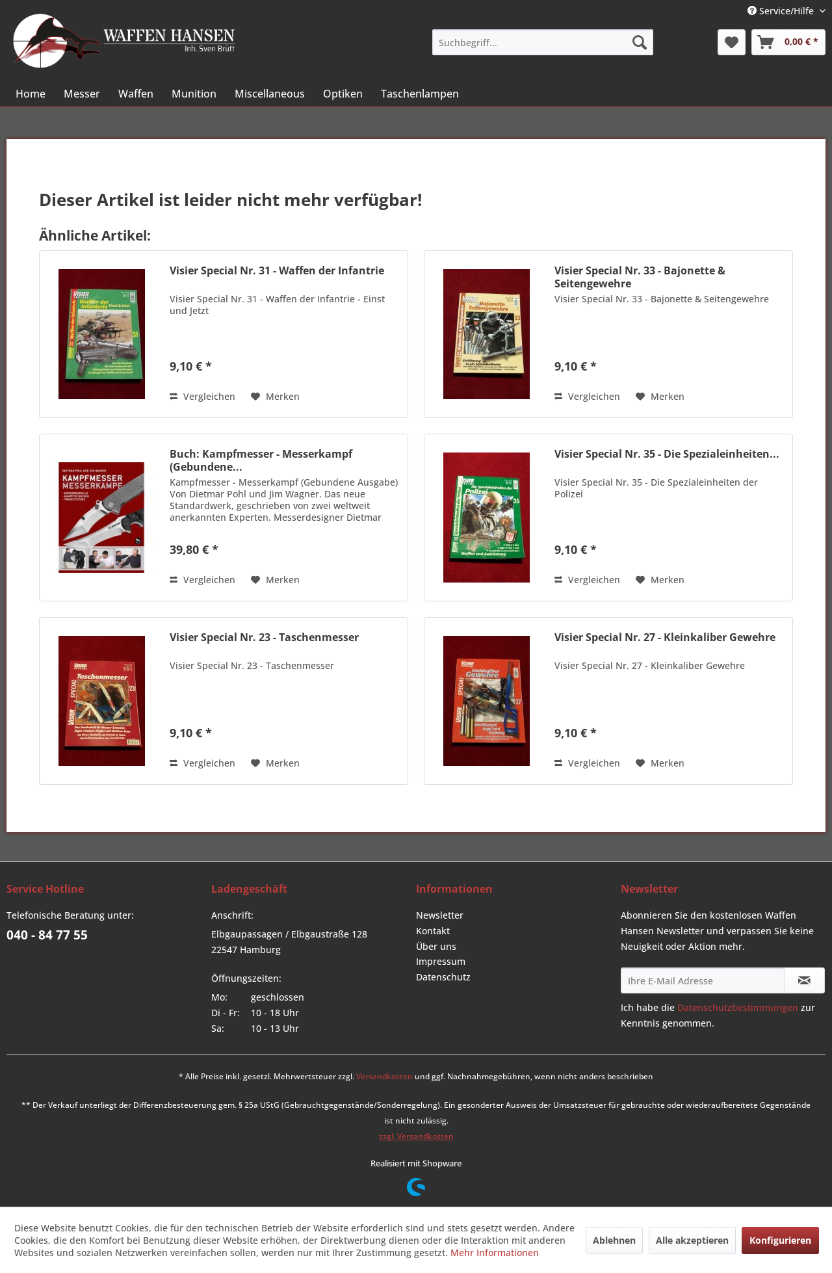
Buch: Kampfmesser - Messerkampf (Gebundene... (261, 460)
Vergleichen (202, 396)
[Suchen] (639, 42)
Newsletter (439, 915)
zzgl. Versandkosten (416, 1136)
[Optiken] (343, 93)
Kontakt (433, 931)
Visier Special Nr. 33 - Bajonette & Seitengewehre (639, 277)
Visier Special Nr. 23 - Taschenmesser (264, 637)
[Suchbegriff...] (542, 42)
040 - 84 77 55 (47, 934)
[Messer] (82, 93)
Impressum (440, 961)
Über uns (436, 946)
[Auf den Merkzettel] (275, 396)
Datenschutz (443, 977)
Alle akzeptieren (692, 1240)
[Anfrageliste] (788, 42)
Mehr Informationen (494, 1252)
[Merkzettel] (732, 42)
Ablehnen (614, 1240)
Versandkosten (384, 1076)
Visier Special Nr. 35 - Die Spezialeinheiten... (666, 454)
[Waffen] (135, 93)
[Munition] (194, 93)
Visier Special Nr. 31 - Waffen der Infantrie (277, 271)
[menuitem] (542, 42)
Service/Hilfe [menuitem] (782, 11)
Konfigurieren (780, 1240)
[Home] (30, 93)
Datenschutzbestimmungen (737, 1007)
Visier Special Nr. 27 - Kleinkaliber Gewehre (664, 637)
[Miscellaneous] (270, 93)
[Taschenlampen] (420, 93)
